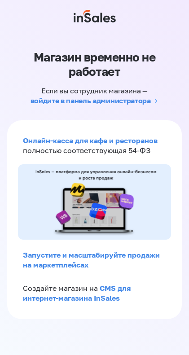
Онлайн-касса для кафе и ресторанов (90, 140)
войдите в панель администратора (91, 100)
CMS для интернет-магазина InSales (77, 293)
